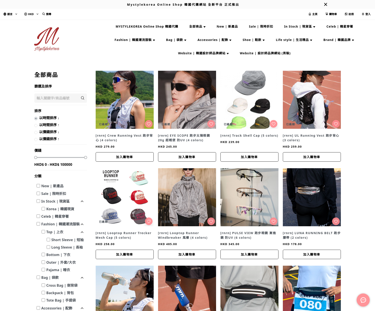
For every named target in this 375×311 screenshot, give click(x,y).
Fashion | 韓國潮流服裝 (60, 224)
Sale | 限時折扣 (53, 193)
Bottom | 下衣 (58, 254)
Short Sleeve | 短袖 (67, 239)
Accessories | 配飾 (56, 308)
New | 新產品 (52, 186)
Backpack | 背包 (60, 292)
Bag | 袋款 (50, 277)
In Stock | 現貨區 (55, 201)
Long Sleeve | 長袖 (67, 247)
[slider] (35, 157)
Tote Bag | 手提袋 (61, 300)
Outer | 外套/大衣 (61, 262)
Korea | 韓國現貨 (60, 209)
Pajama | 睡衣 (58, 269)
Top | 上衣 (54, 232)
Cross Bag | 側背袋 (62, 285)
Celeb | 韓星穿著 (55, 216)
